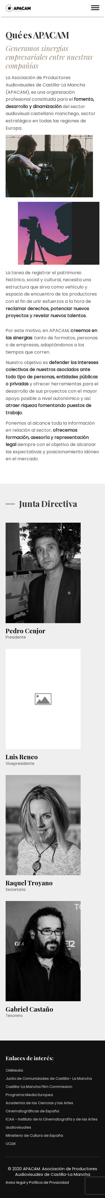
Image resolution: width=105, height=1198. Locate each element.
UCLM (10, 1143)
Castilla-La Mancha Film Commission (39, 1086)
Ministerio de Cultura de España (34, 1135)
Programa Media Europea (29, 1094)
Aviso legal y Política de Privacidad (37, 1182)
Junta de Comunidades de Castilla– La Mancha (49, 1078)
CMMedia (14, 1070)
